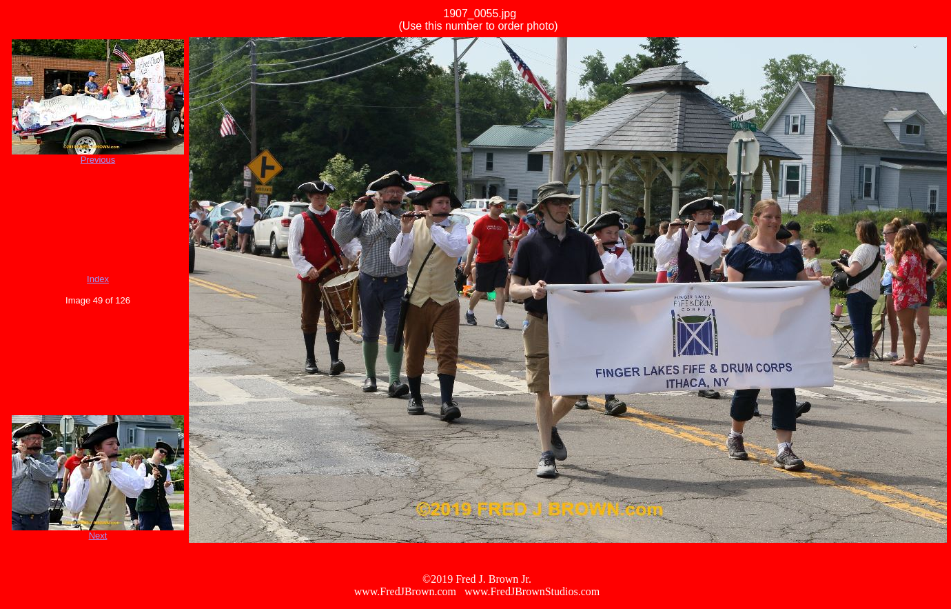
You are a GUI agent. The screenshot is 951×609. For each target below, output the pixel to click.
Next (98, 535)
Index (98, 279)
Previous (98, 159)
